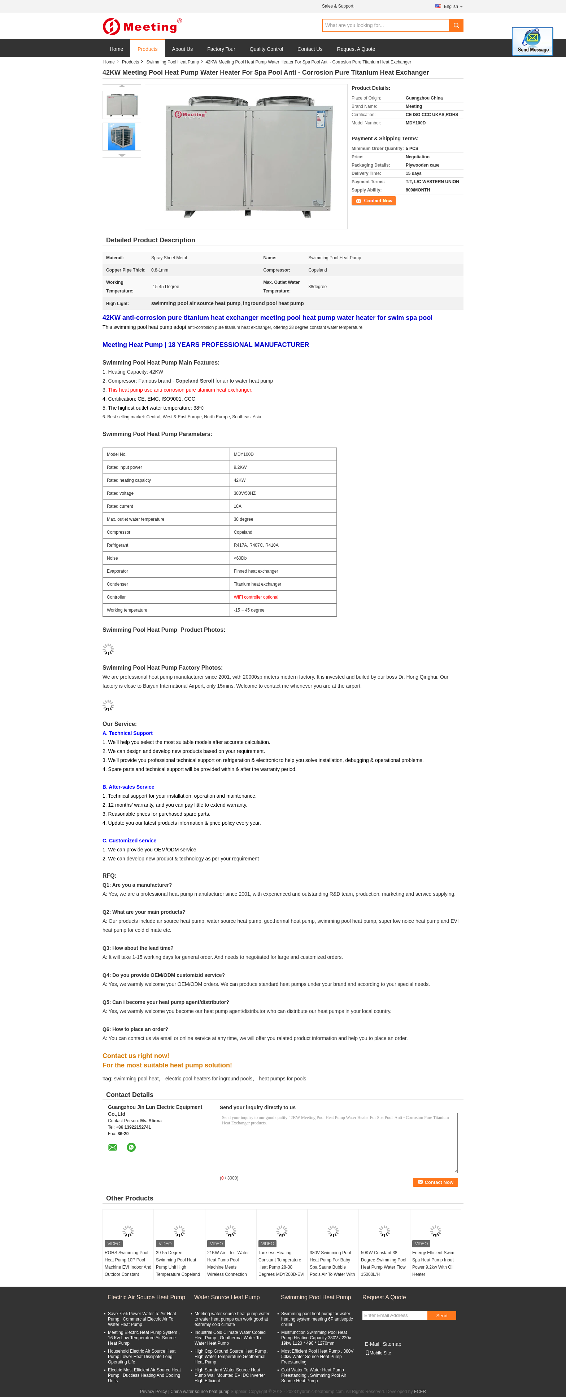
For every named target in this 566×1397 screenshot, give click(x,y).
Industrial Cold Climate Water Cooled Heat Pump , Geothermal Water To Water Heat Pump (230, 1338)
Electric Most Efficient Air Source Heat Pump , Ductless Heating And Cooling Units (144, 1375)
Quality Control (266, 49)
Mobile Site (378, 1353)
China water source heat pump (199, 1391)
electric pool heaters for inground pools (208, 1078)
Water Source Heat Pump (227, 1297)
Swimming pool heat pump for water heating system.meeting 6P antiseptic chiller (317, 1319)
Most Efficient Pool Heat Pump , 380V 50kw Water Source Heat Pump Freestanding (317, 1357)
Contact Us (309, 49)
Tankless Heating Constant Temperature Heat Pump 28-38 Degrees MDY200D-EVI (281, 1263)
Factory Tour (221, 49)
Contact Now (364, 200)
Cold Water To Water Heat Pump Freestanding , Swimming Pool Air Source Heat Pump (313, 1375)
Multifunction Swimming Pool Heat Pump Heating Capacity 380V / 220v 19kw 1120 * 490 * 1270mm (316, 1338)
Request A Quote (356, 49)
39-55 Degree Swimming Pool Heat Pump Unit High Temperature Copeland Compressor (178, 1267)
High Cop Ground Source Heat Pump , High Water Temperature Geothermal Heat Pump (232, 1357)
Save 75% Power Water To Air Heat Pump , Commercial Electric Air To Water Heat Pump (142, 1319)
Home (116, 49)
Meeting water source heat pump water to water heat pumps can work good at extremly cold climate (232, 1319)
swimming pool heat (136, 1078)
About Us (182, 49)
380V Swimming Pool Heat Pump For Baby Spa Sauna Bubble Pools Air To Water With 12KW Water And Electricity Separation (332, 1270)
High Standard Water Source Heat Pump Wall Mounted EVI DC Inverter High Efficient (230, 1375)
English (453, 6)
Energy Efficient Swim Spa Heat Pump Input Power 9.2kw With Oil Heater (433, 1263)
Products (147, 49)
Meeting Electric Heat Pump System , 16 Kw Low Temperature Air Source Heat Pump (144, 1338)
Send (441, 1315)
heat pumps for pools (282, 1078)
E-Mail (372, 1344)
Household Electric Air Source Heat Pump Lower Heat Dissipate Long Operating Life (141, 1357)
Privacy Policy (153, 1391)
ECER (420, 1391)
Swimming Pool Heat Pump (172, 62)
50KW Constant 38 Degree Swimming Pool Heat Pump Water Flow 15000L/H (383, 1263)
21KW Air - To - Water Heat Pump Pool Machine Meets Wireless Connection (228, 1263)
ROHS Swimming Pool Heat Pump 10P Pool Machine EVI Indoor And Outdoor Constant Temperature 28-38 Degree (128, 1270)
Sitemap (392, 1344)
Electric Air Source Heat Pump (146, 1297)
